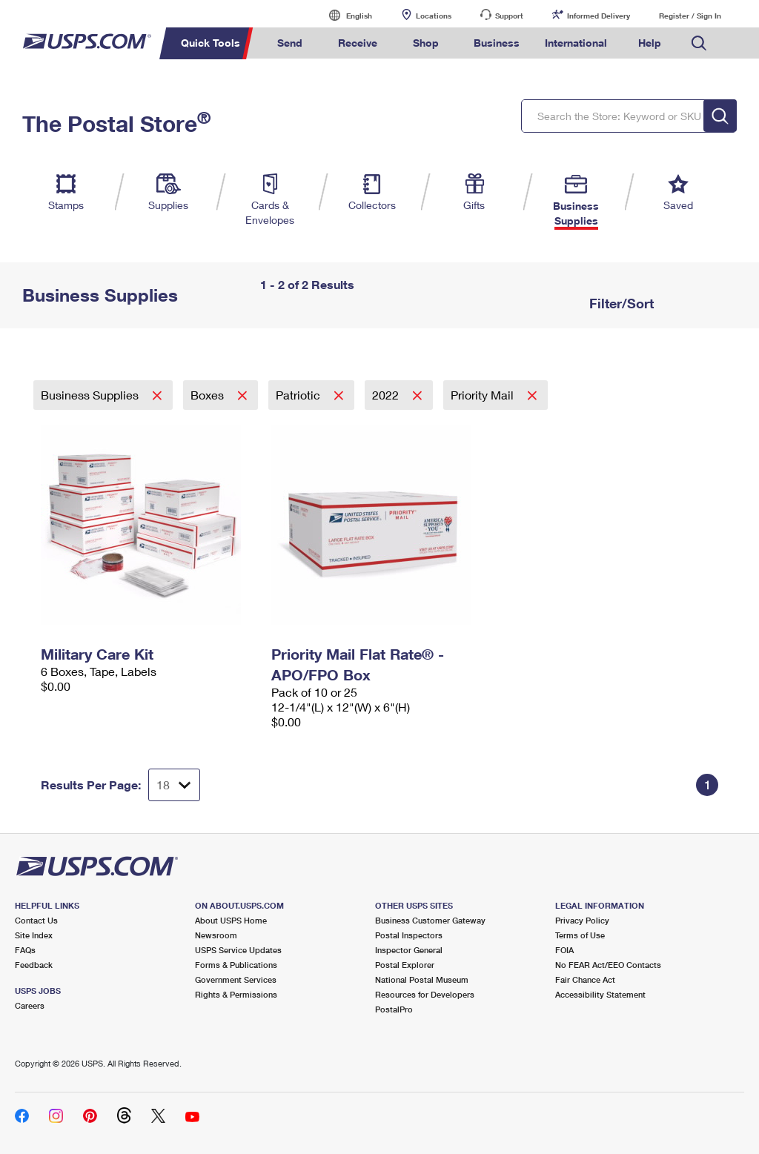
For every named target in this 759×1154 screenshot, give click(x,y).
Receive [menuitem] (357, 42)
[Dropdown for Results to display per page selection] (174, 785)
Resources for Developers (424, 994)
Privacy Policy (582, 920)
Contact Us (36, 920)
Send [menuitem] (289, 42)
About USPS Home (231, 920)
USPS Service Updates (238, 950)
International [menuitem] (576, 42)
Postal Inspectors (409, 935)
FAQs (25, 950)
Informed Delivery (598, 15)
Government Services (235, 979)
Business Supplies (91, 395)
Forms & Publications (236, 964)
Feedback (34, 964)
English (344, 15)
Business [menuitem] (497, 42)
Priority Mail (484, 395)
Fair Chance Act (585, 979)
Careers (29, 1005)
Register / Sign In (690, 15)
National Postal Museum (421, 979)
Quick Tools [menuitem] (210, 42)
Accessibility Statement (600, 994)
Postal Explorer (404, 964)
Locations (433, 15)
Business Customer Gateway (430, 920)
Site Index (34, 935)
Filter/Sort (620, 303)
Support (509, 15)
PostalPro (394, 1009)
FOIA (564, 950)
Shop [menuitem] (426, 42)
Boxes (208, 395)
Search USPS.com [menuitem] (698, 43)
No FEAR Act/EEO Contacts (608, 964)
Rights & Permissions (236, 994)
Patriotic (299, 395)
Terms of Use (580, 935)
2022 (387, 395)
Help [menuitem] (649, 42)
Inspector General (409, 950)
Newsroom (216, 935)
